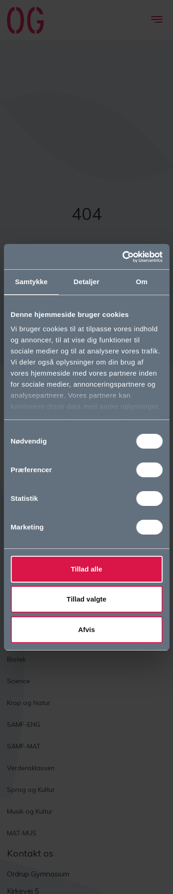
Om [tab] (142, 282)
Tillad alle (86, 569)
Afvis (86, 629)
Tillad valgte (86, 599)
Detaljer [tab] (87, 282)
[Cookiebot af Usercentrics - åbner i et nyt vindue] (123, 257)
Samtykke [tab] (31, 282)
